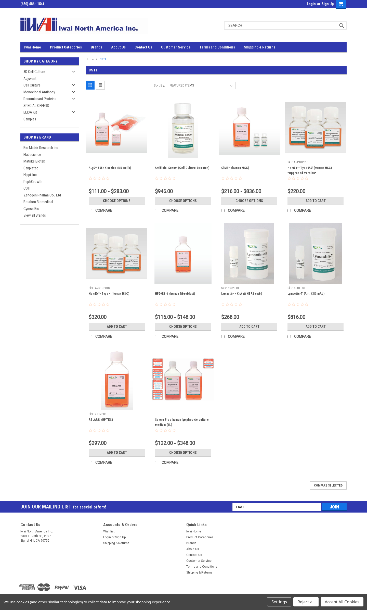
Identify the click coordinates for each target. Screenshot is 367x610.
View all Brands (34, 215)
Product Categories (66, 47)
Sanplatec (30, 168)
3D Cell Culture (34, 71)
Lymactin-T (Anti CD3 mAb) (305, 293)
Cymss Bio (31, 208)
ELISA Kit (30, 112)
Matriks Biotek (34, 161)
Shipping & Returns (259, 47)
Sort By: (159, 85)
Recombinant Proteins (39, 98)
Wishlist (109, 531)
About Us (118, 47)
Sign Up (328, 4)
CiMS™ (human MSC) (235, 168)
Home (90, 59)
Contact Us (143, 47)
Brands (96, 47)
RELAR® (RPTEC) (101, 419)
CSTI (26, 188)
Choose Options (116, 201)
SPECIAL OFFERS (36, 105)
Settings (279, 602)
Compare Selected (328, 485)
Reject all (305, 602)
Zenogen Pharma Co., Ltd (42, 195)
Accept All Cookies (342, 602)
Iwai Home (32, 47)
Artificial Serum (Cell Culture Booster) (182, 168)
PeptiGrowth (32, 181)
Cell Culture (32, 85)
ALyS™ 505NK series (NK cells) (110, 168)
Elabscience (32, 154)
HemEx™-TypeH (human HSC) (109, 293)
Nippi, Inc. (30, 174)
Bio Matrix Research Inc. (41, 147)
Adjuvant (29, 78)
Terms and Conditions (217, 47)
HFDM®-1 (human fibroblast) (175, 293)
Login (311, 4)
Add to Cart (316, 201)
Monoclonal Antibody (39, 92)
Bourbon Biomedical (38, 202)
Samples (29, 119)
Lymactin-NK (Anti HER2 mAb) (241, 293)
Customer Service (176, 47)
